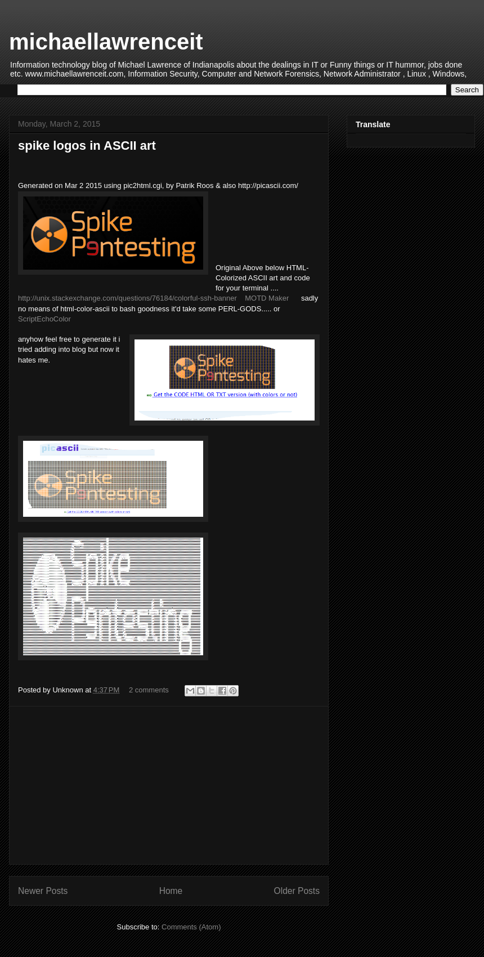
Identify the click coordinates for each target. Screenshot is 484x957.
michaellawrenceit (106, 41)
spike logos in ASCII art (87, 145)
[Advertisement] (168, 785)
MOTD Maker (267, 298)
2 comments (149, 690)
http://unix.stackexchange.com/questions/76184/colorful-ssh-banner (127, 298)
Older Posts (297, 891)
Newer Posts (43, 891)
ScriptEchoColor (44, 319)
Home (171, 891)
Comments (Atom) (191, 927)
